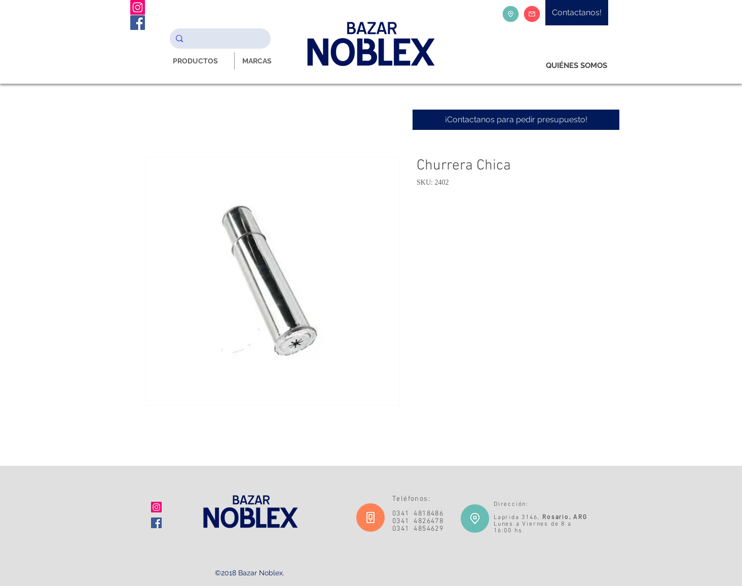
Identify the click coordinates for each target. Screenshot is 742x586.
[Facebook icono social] (156, 523)
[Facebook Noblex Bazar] (137, 22)
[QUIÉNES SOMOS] (576, 65)
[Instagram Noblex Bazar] (137, 7)
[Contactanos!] (576, 12)
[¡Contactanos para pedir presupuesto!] (516, 120)
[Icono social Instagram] (156, 507)
